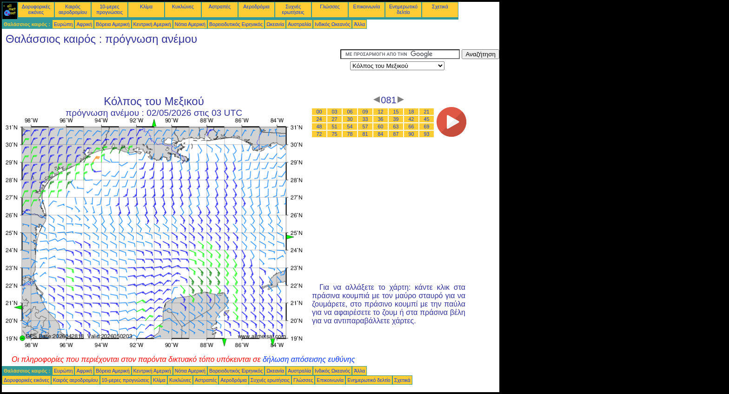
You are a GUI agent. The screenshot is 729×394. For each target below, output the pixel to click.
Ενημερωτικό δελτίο (403, 9)
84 (381, 134)
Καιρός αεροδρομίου (73, 9)
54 (350, 126)
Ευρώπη (63, 24)
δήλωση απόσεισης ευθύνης (309, 359)
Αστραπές (220, 6)
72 (319, 134)
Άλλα (359, 24)
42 (411, 119)
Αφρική (84, 24)
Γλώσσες (329, 6)
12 (381, 111)
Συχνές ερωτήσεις (293, 9)
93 (427, 134)
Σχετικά (440, 6)
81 (365, 134)
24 (319, 119)
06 (350, 111)
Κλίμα (146, 6)
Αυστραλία (299, 24)
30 (350, 119)
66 (411, 126)
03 (335, 111)
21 (427, 111)
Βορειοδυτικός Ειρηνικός (236, 24)
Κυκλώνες (183, 6)
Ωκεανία (275, 24)
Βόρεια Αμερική (112, 24)
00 (319, 111)
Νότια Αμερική (190, 24)
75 (335, 134)
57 (365, 126)
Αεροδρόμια (256, 6)
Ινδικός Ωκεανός (332, 24)
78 (350, 134)
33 (365, 119)
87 (396, 134)
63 (396, 126)
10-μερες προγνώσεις (109, 9)
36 (381, 119)
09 (365, 111)
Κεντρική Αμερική (152, 24)
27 (335, 119)
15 (396, 111)
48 (319, 126)
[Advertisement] (171, 70)
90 (411, 134)
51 (335, 126)
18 (411, 111)
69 (427, 126)
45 (427, 119)
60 (381, 126)
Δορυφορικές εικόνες (36, 9)
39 (396, 119)
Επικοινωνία (366, 6)
